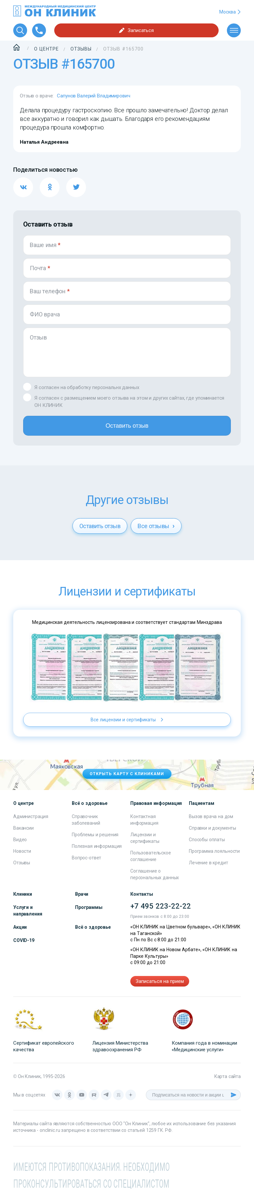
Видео (20, 839)
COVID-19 (23, 940)
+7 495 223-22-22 (160, 906)
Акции (20, 927)
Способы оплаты (207, 839)
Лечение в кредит (208, 862)
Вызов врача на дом (211, 816)
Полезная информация (97, 846)
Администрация (30, 816)
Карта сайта (227, 1076)
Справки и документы (212, 828)
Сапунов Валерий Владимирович (93, 96)
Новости (22, 851)
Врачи (81, 894)
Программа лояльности (214, 851)
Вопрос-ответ (86, 857)
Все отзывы (156, 525)
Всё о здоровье (93, 927)
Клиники (22, 894)
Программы (89, 907)
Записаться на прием (160, 981)
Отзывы (21, 862)
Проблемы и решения (95, 834)
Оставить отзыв (127, 425)
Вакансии (23, 828)
